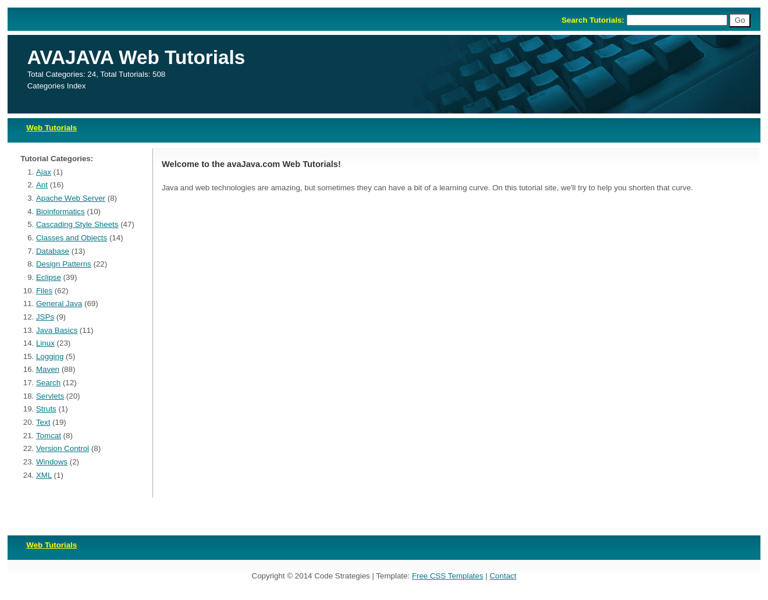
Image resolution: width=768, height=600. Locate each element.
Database (52, 251)
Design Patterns (63, 264)
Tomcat (48, 435)
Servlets (50, 396)
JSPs (45, 317)
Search (48, 382)
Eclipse (48, 277)
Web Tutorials (51, 127)
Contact (502, 575)
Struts (46, 408)
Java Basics (56, 330)
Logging (49, 356)
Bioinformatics (60, 211)
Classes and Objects (71, 237)
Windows (51, 461)
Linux (45, 343)
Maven (47, 369)
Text (43, 422)
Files (44, 290)
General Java (59, 303)
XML (44, 475)
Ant (42, 184)
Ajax (43, 172)
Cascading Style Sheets (77, 224)
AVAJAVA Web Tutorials (136, 57)
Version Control (62, 448)
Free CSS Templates (447, 575)
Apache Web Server (70, 198)
